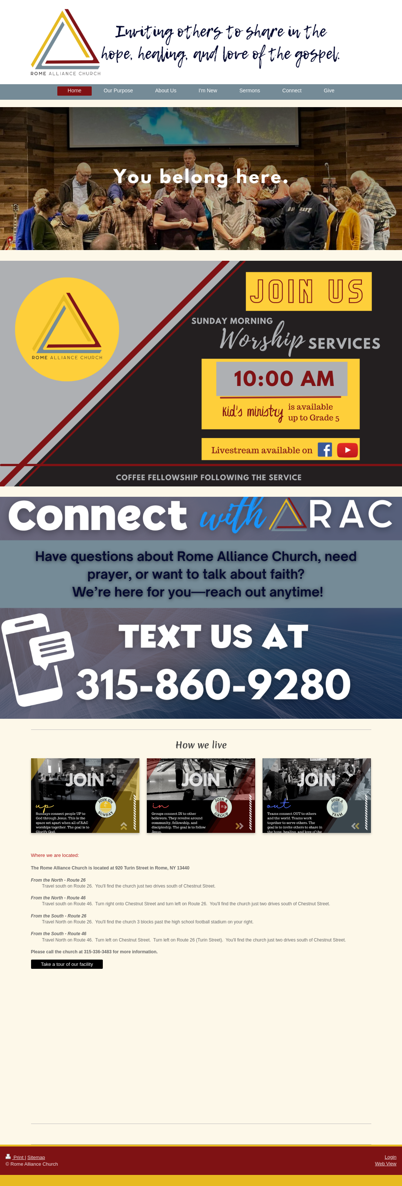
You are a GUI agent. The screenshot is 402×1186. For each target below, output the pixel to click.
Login (390, 1157)
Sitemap (36, 1157)
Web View (385, 1163)
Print (15, 1157)
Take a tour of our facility (67, 964)
